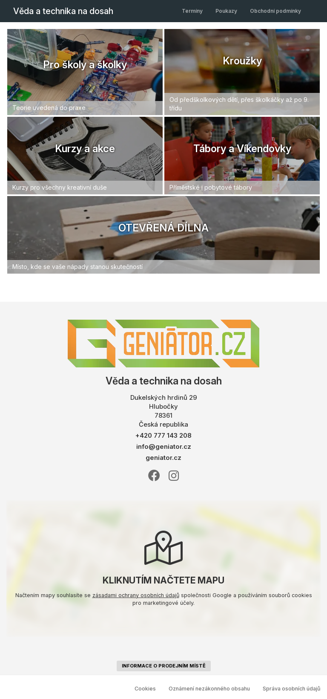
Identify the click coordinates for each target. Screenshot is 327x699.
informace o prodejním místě (164, 666)
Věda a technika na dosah (63, 11)
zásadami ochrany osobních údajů (135, 595)
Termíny (192, 11)
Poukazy (226, 11)
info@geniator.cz (163, 446)
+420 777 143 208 (163, 435)
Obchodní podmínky (275, 11)
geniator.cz (163, 457)
